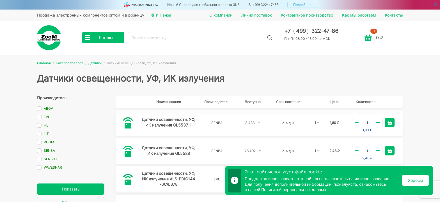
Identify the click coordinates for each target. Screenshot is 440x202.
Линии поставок (256, 15)
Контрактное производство (307, 15)
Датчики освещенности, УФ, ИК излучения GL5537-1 (168, 122)
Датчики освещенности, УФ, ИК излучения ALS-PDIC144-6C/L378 (168, 179)
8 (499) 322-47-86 (263, 5)
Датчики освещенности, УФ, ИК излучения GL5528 (168, 150)
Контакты (394, 15)
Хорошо (415, 180)
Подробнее (302, 5)
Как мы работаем (359, 15)
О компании (220, 15)
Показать (71, 189)
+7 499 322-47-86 (311, 31)
